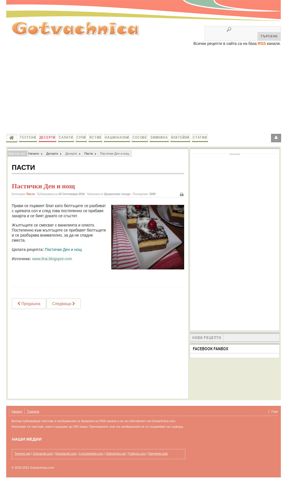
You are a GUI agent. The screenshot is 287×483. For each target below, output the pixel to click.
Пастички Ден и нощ (43, 186)
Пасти (88, 153)
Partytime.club (158, 453)
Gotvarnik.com (43, 453)
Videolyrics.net (116, 453)
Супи (81, 137)
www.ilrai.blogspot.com (52, 259)
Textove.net (22, 453)
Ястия (95, 137)
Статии (200, 137)
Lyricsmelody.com (91, 453)
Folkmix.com (137, 453)
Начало (12, 137)
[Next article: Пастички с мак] (63, 303)
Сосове (140, 137)
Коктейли (180, 137)
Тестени (28, 137)
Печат (182, 195)
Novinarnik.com (66, 453)
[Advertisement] (143, 90)
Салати (66, 137)
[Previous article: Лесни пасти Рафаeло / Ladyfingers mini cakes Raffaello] (29, 303)
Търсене (33, 411)
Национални (117, 137)
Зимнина (159, 137)
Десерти (48, 137)
